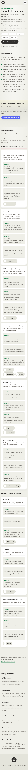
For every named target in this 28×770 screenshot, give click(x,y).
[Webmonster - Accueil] (3, 2)
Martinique (8, 370)
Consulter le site (9, 318)
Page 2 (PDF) (8, 432)
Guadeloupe (8, 374)
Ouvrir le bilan (9, 541)
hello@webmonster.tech (8, 662)
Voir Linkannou (9, 204)
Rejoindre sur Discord (10, 47)
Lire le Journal (9, 591)
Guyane (20, 374)
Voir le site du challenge (12, 486)
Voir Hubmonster (10, 261)
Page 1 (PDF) (8, 428)
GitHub (8, 643)
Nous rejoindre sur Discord (11, 118)
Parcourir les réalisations (10, 42)
